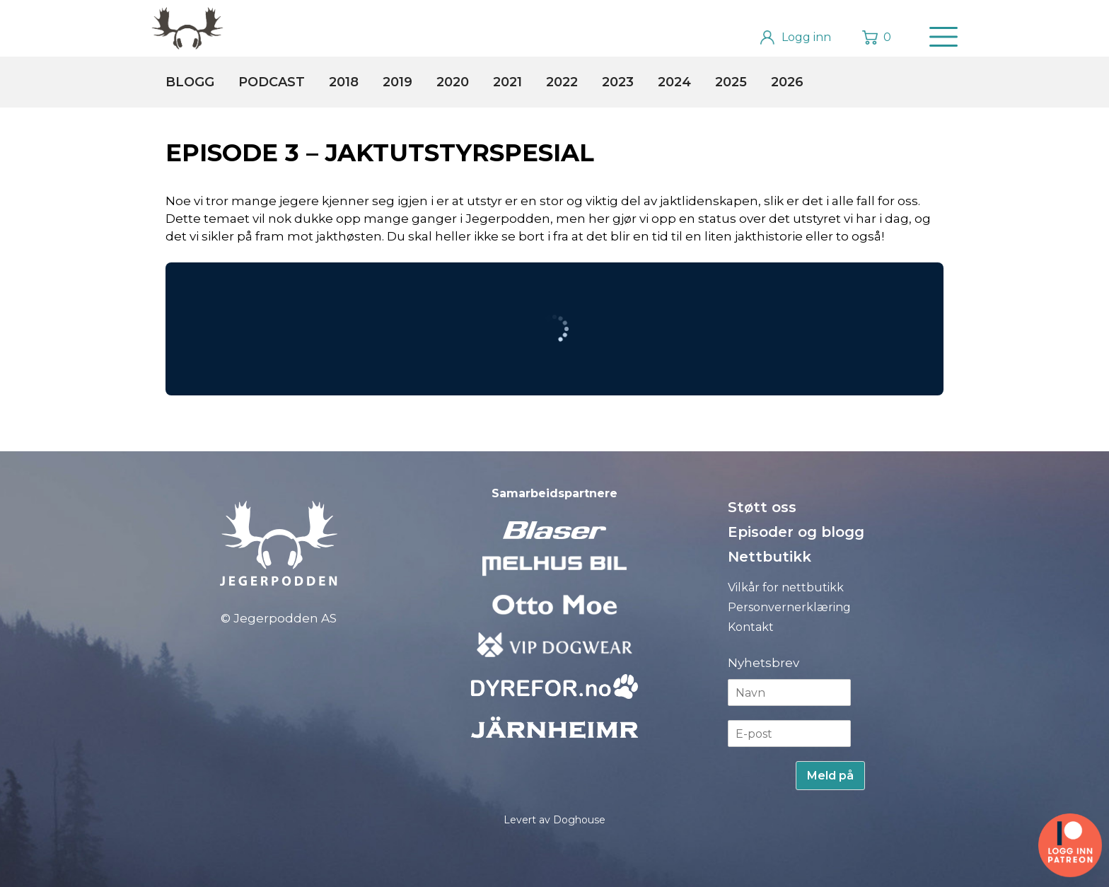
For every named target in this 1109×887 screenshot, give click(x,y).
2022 (562, 82)
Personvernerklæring (789, 607)
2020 (452, 82)
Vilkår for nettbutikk (786, 587)
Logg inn (806, 37)
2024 (674, 82)
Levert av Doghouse (554, 819)
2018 (344, 82)
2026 (787, 82)
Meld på (830, 775)
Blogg (190, 82)
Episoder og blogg (796, 531)
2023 (618, 82)
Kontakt (751, 627)
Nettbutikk (769, 556)
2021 (507, 82)
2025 (731, 82)
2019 (397, 82)
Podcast (271, 82)
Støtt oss (762, 507)
